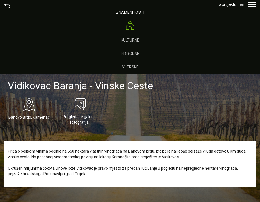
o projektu (227, 4)
